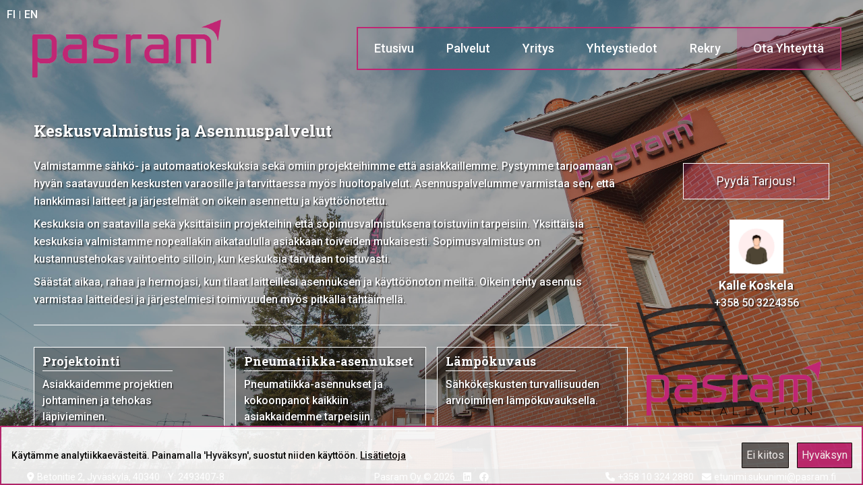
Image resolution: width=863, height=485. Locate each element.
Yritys (538, 48)
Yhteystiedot (622, 48)
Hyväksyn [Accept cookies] (824, 455)
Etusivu (394, 48)
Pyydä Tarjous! (756, 181)
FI (11, 14)
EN (31, 14)
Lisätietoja (383, 455)
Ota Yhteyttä (788, 48)
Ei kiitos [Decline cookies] (765, 455)
